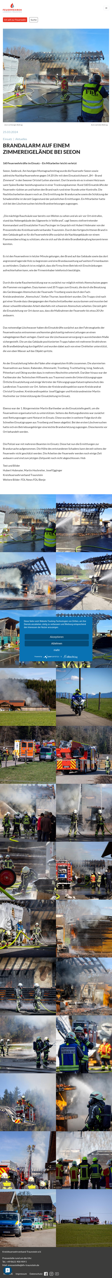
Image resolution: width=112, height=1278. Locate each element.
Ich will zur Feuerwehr (15, 19)
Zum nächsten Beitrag (99, 125)
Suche (34, 19)
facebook (46, 1274)
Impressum (21, 1273)
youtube (57, 1274)
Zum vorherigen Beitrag (13, 125)
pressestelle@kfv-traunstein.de (23, 1265)
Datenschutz (36, 1273)
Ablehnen (56, 643)
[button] (28, 523)
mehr (57, 650)
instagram (51, 1274)
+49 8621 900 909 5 (17, 1261)
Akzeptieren (57, 636)
